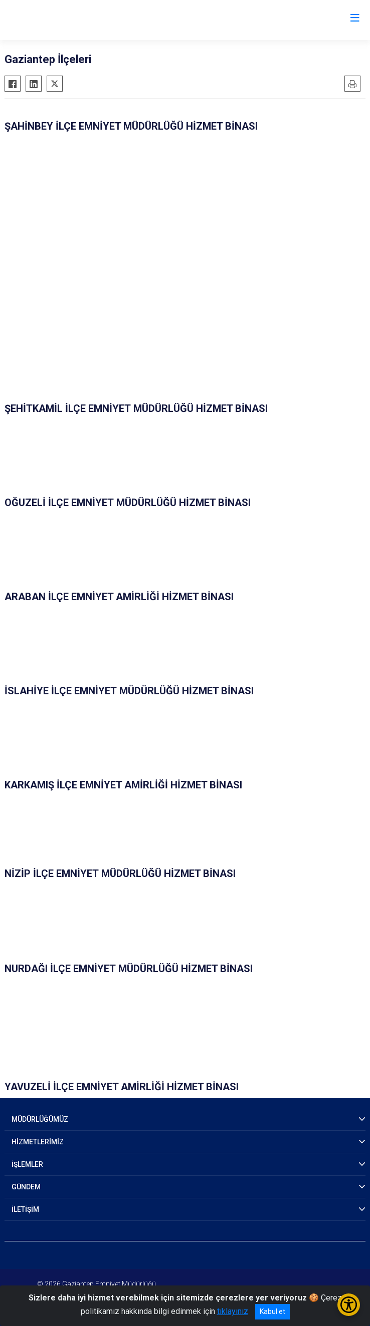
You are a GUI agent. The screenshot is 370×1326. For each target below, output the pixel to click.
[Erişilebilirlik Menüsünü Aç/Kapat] (348, 1304)
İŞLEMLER (27, 1164)
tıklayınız (232, 1311)
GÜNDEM (26, 1187)
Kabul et (272, 1311)
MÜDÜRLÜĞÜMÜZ (40, 1119)
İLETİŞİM (25, 1209)
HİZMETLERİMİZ (38, 1142)
